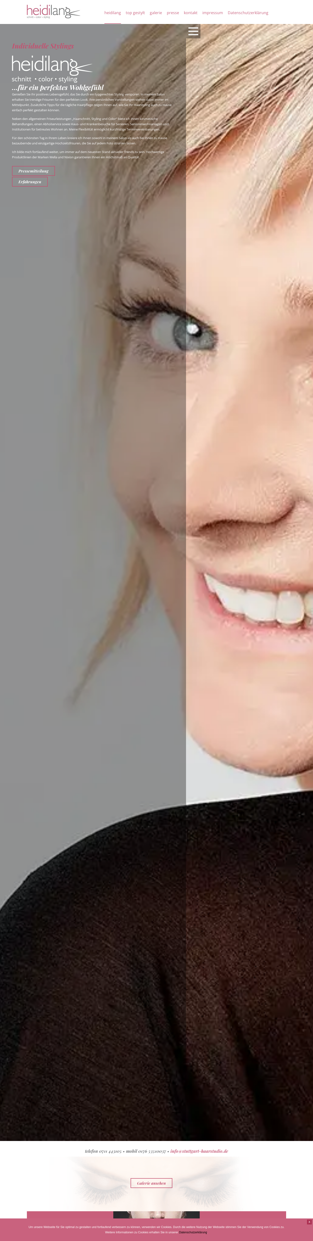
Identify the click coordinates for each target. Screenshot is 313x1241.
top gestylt (135, 12)
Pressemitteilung (33, 170)
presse (173, 12)
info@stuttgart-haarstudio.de (199, 1151)
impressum (212, 12)
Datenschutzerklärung (248, 12)
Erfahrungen (29, 181)
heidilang (112, 12)
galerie (156, 12)
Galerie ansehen (151, 1183)
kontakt (191, 12)
